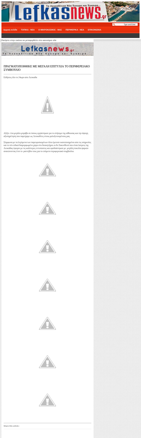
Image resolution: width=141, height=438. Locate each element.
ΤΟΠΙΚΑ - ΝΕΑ (28, 30)
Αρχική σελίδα (10, 30)
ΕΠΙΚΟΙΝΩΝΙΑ (94, 30)
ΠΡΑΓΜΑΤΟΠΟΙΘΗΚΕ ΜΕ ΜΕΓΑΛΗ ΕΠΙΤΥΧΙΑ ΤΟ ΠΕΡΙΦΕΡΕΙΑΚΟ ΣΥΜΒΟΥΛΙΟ (47, 68)
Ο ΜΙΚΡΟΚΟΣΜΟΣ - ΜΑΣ (50, 30)
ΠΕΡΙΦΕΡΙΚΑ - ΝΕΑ (74, 30)
